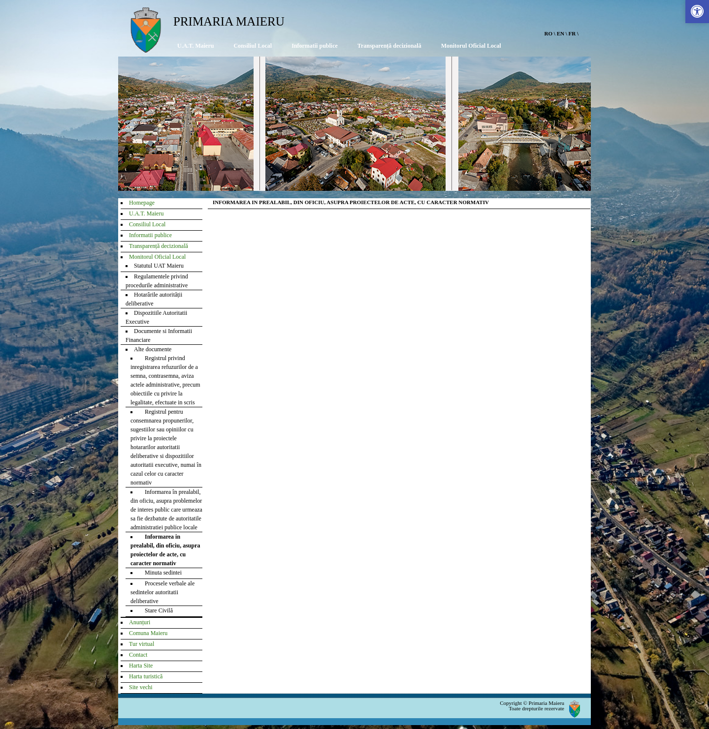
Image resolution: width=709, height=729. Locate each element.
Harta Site (141, 665)
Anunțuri (139, 622)
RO (549, 33)
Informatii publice (314, 45)
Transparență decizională (389, 45)
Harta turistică (145, 676)
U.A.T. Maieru (195, 45)
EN (560, 33)
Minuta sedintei (160, 572)
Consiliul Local (252, 45)
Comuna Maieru (148, 633)
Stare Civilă (156, 610)
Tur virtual (141, 643)
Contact (138, 654)
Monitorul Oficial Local (471, 45)
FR (572, 33)
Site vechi (141, 687)
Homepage (142, 202)
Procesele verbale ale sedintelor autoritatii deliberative (162, 592)
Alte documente (152, 349)
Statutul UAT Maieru (159, 265)
